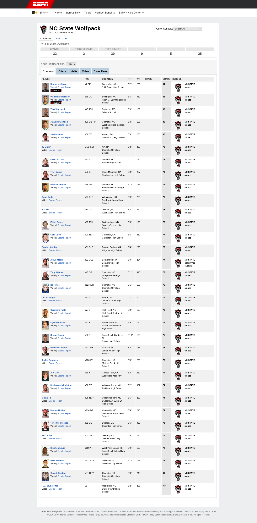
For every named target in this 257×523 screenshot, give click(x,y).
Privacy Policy (94, 515)
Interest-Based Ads (109, 512)
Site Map (198, 512)
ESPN (40, 4)
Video (53, 87)
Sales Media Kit (92, 512)
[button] (223, 4)
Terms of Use (81, 515)
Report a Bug (165, 512)
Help (54, 512)
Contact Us (188, 512)
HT (129, 79)
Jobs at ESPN (210, 512)
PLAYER (46, 79)
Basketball (63, 38)
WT (138, 79)
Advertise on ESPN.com (74, 512)
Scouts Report (64, 87)
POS (87, 79)
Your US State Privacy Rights (113, 515)
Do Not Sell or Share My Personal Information (138, 512)
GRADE (166, 79)
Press (59, 512)
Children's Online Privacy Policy (140, 515)
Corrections (177, 512)
